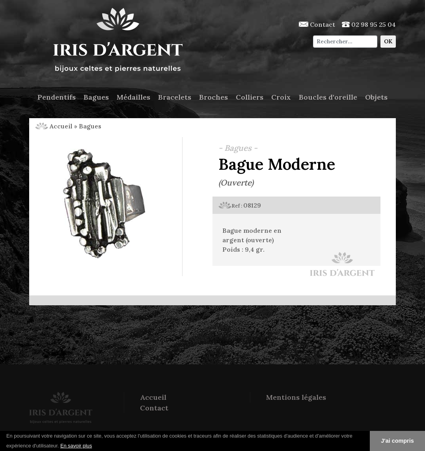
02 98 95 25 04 (369, 24)
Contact (317, 24)
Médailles (133, 97)
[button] (95, 446)
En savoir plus (76, 446)
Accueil (54, 126)
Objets (376, 97)
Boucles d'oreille (328, 97)
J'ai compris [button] (397, 441)
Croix (281, 97)
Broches (213, 97)
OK (388, 41)
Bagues (96, 97)
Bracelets (174, 97)
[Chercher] (345, 41)
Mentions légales (296, 397)
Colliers (249, 97)
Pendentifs (56, 97)
